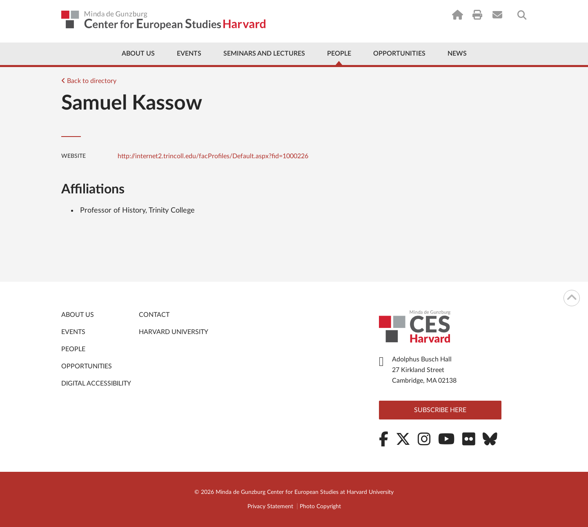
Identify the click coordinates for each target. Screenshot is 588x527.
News (457, 53)
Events (189, 53)
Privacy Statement (270, 506)
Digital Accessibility (96, 383)
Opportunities (399, 53)
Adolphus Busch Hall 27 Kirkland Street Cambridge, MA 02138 (424, 370)
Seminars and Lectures (264, 53)
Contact (154, 315)
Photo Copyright (320, 506)
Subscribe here (440, 410)
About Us (138, 53)
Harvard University (173, 332)
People (339, 53)
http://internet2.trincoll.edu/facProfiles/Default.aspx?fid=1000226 (213, 156)
